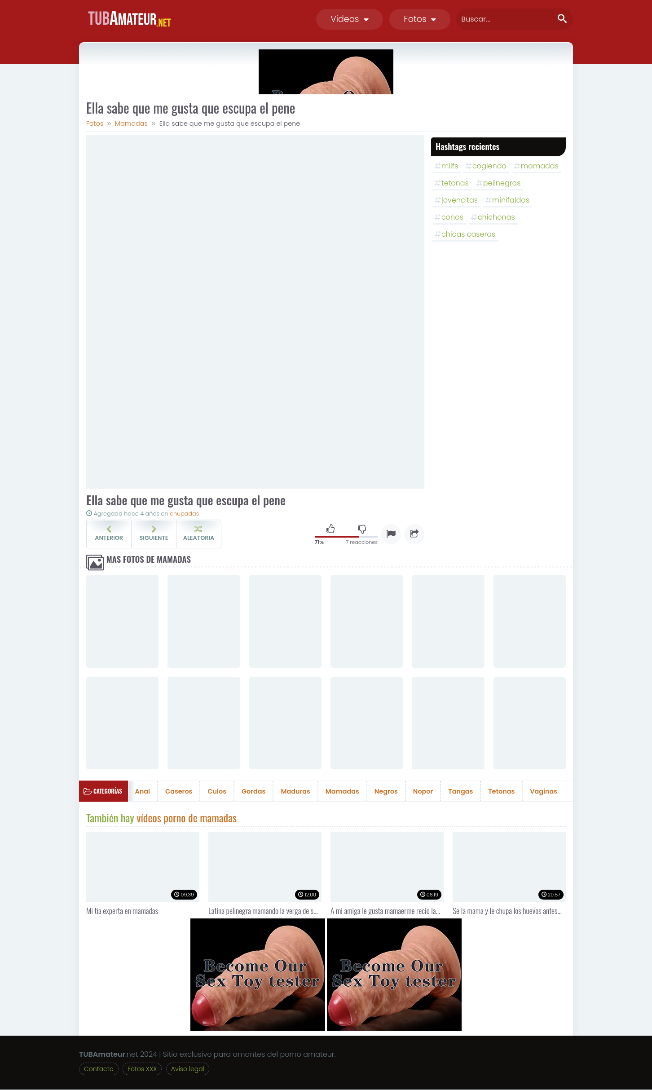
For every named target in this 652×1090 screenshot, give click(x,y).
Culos (216, 791)
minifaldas (510, 200)
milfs (449, 166)
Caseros (178, 791)
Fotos (420, 19)
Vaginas (543, 791)
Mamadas (342, 791)
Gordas (253, 791)
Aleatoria (199, 533)
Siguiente (153, 533)
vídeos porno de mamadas (187, 817)
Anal (142, 791)
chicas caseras (468, 234)
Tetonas (501, 791)
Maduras (295, 791)
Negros (386, 791)
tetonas (455, 183)
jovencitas (459, 200)
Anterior (109, 533)
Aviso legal (187, 1069)
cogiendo (489, 166)
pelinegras (502, 183)
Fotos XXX (142, 1069)
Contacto (99, 1069)
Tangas (460, 791)
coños (452, 217)
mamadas (540, 166)
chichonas (496, 217)
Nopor (423, 791)
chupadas (184, 513)
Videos (349, 19)
